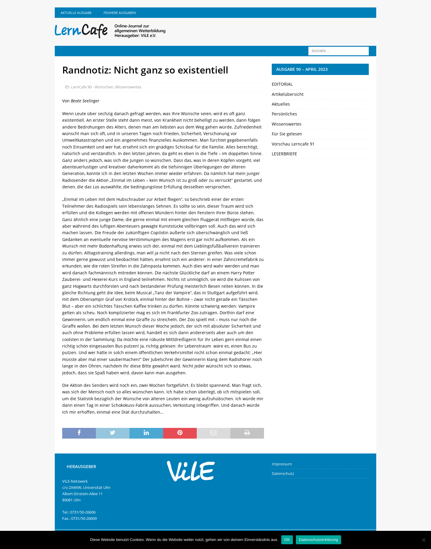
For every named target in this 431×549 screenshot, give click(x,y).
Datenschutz (283, 473)
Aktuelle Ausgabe (76, 12)
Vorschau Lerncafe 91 (293, 144)
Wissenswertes (128, 87)
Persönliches (284, 114)
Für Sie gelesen (287, 134)
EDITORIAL (282, 84)
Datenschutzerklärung (318, 539)
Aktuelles (281, 104)
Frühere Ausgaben (120, 12)
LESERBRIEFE (284, 154)
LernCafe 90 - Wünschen (92, 87)
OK (287, 539)
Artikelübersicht (288, 94)
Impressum (282, 464)
